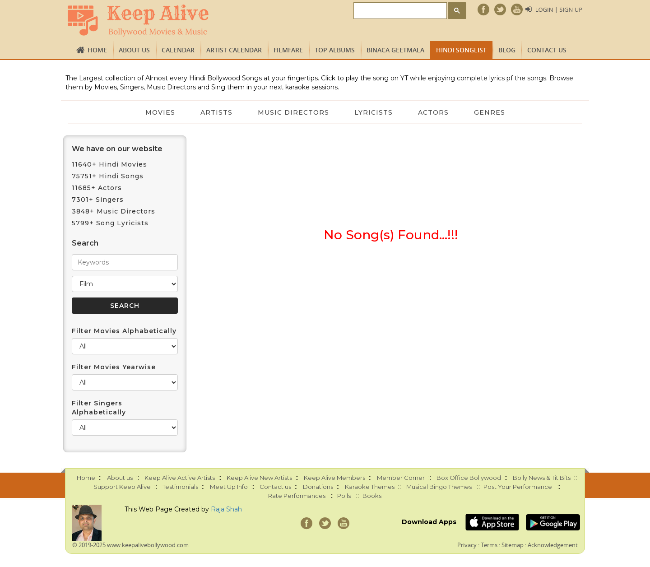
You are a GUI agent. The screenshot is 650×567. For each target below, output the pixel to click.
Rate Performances (296, 495)
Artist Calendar (234, 50)
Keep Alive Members (334, 477)
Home (97, 50)
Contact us (546, 50)
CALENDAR (178, 50)
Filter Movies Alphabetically (124, 331)
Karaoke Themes (370, 486)
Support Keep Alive (122, 486)
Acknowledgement (553, 545)
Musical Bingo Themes (439, 486)
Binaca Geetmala (395, 50)
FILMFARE (288, 50)
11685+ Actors (97, 188)
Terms (489, 545)
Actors (433, 112)
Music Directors (293, 112)
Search (85, 243)
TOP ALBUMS (335, 50)
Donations (318, 486)
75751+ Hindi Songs (108, 176)
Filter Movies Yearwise (114, 367)
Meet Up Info (229, 486)
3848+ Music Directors (113, 211)
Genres (489, 112)
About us (134, 50)
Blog (506, 50)
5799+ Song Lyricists (110, 223)
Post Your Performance (517, 486)
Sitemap (512, 545)
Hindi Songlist (461, 50)
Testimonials (180, 486)
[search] (399, 11)
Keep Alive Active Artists (179, 477)
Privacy (467, 545)
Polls (344, 495)
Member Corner (401, 477)
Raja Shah (226, 509)
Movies (160, 112)
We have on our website (117, 148)
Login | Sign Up (558, 9)
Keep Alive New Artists (259, 477)
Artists (216, 112)
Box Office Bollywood (468, 477)
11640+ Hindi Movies (109, 164)
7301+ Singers (98, 199)
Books (371, 495)
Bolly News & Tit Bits (542, 477)
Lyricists (373, 112)
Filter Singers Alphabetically (99, 407)
